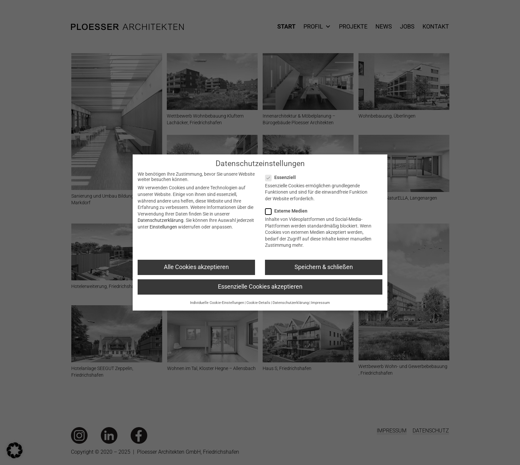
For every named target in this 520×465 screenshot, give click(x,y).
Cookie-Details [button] (258, 303)
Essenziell (285, 177)
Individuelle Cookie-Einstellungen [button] (217, 303)
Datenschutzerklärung (160, 220)
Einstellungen (163, 227)
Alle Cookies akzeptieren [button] (196, 267)
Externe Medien (291, 211)
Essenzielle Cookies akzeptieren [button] (260, 287)
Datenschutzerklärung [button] (291, 303)
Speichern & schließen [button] (323, 267)
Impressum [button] (320, 303)
